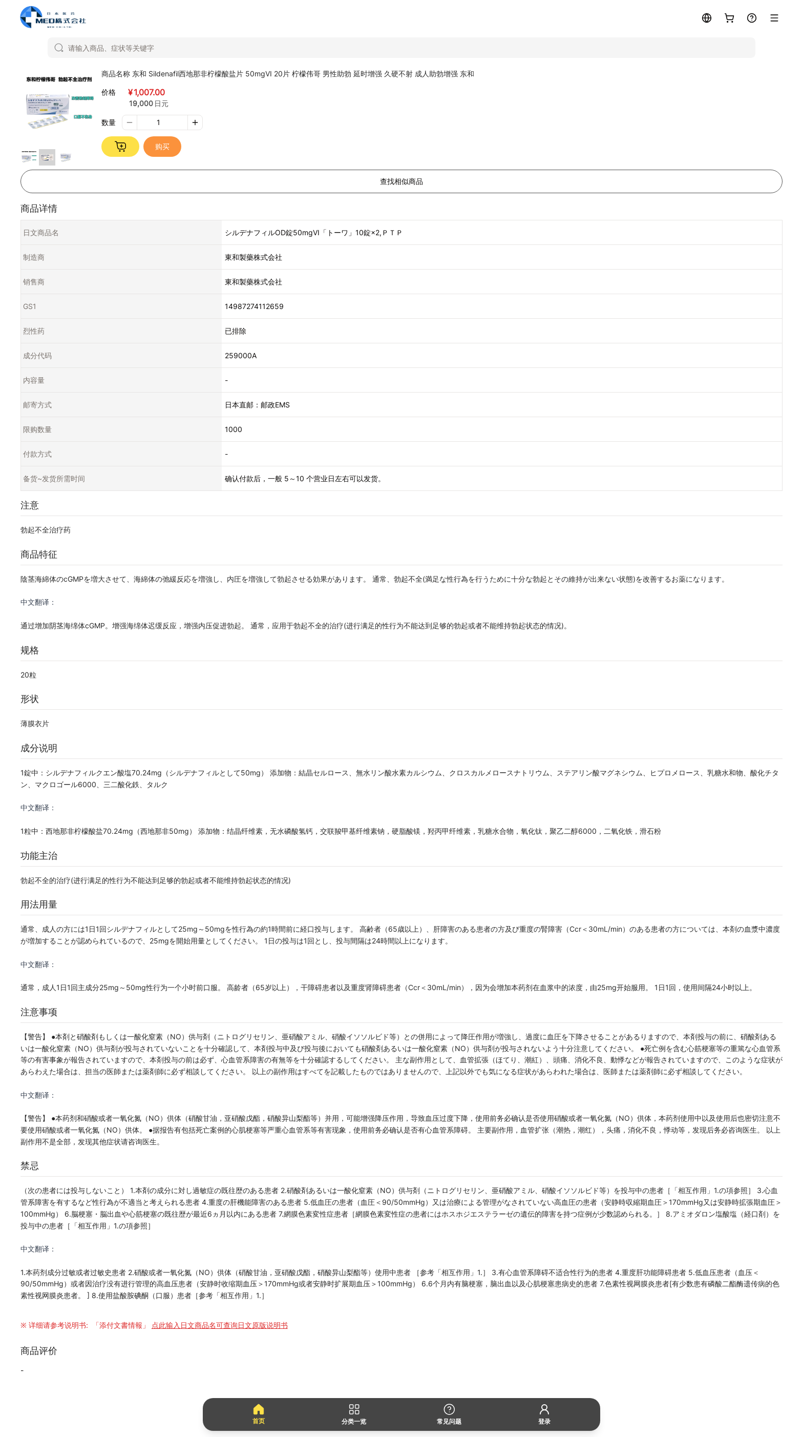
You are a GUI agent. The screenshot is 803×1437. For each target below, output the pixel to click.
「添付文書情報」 (189, 1325)
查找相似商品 (401, 181)
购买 (162, 146)
